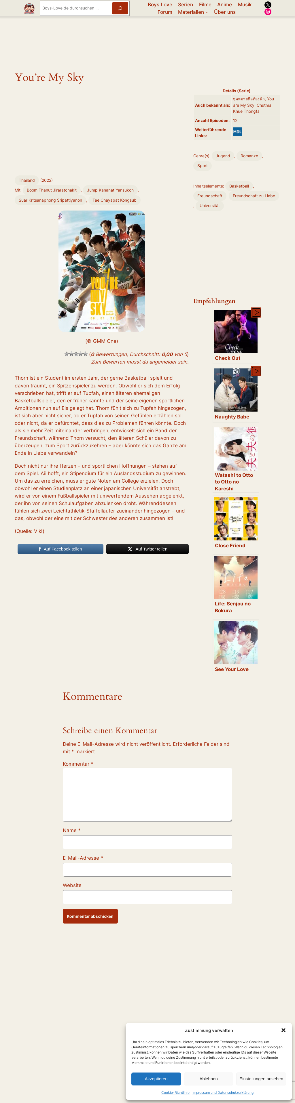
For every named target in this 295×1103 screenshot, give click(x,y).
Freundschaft (209, 195)
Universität (210, 205)
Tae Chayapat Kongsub (114, 200)
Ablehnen (208, 1078)
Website (72, 885)
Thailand (27, 180)
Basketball (239, 185)
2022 (46, 180)
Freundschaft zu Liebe (254, 195)
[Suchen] (120, 8)
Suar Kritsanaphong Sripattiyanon (50, 200)
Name (72, 830)
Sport (202, 165)
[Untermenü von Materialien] (206, 12)
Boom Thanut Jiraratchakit (52, 190)
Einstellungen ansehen (261, 1078)
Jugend (223, 155)
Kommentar (78, 764)
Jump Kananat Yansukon (110, 190)
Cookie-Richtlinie (175, 1092)
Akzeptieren (156, 1078)
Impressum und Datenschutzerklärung (223, 1092)
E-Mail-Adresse (83, 858)
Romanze (249, 155)
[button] (283, 1030)
